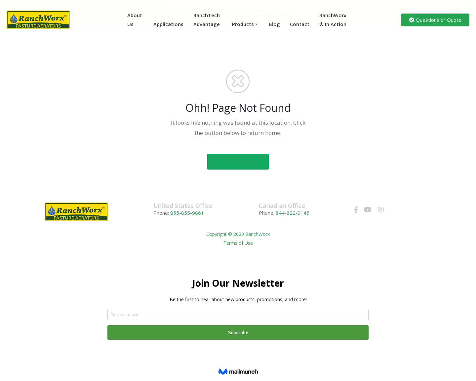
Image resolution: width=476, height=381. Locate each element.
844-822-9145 (292, 212)
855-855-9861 (186, 212)
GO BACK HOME (238, 161)
